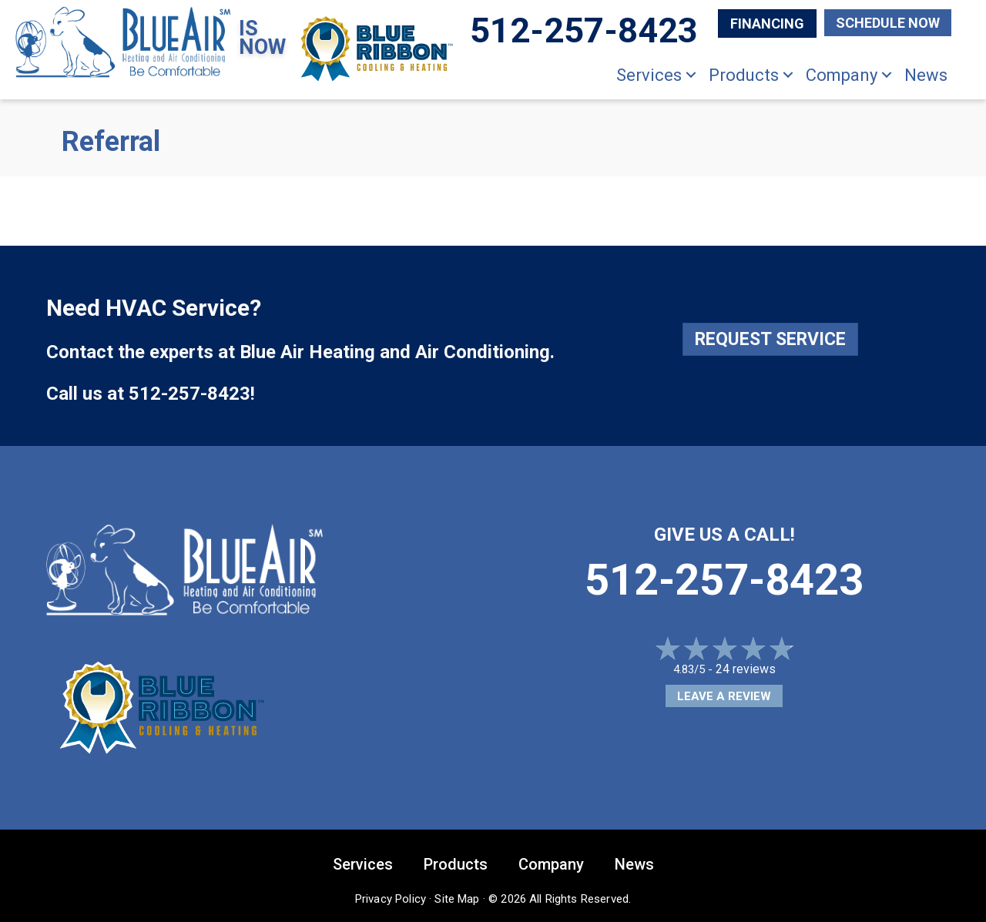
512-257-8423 (189, 393)
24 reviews (746, 669)
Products (744, 75)
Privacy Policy (390, 899)
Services (649, 75)
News (925, 75)
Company (841, 75)
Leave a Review (724, 696)
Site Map (456, 899)
